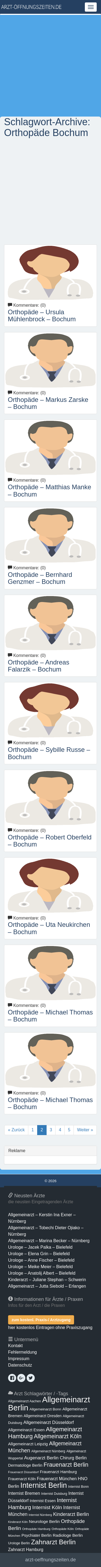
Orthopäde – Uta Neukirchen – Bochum (49, 928)
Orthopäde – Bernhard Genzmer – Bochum (40, 578)
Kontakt (15, 1345)
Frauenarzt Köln (22, 1479)
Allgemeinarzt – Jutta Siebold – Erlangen (47, 1286)
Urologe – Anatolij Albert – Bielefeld (41, 1273)
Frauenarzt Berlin (66, 1464)
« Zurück (16, 1130)
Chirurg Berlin (73, 1457)
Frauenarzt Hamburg (58, 1472)
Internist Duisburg (54, 1494)
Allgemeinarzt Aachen (24, 1401)
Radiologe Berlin (68, 1535)
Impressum (18, 1358)
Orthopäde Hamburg (36, 1528)
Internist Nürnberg (40, 1514)
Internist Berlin (43, 1485)
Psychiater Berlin (37, 1535)
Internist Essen (42, 1501)
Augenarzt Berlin (41, 1457)
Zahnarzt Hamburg (25, 1549)
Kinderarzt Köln (18, 1521)
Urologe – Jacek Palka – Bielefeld (40, 1247)
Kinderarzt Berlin (71, 1514)
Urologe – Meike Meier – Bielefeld (40, 1266)
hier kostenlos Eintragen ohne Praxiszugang (50, 1327)
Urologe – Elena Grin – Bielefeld (39, 1253)
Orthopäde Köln (62, 1529)
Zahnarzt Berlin (53, 1542)
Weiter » (85, 1130)
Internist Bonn (78, 1487)
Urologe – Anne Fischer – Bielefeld (41, 1260)
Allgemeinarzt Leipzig (28, 1444)
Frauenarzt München (57, 1478)
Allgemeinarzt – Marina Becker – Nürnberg (48, 1240)
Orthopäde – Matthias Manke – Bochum (49, 490)
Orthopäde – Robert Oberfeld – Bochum (50, 841)
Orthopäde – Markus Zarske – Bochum (48, 403)
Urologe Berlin (19, 1543)
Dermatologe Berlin (25, 1465)
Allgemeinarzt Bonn (45, 1409)
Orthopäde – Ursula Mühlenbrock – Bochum (42, 315)
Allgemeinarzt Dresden (43, 1416)
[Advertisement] (50, 65)
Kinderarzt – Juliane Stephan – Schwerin (47, 1279)
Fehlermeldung (22, 1352)
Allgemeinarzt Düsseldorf (48, 1422)
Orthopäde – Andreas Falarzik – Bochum (38, 666)
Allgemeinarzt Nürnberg (48, 1451)
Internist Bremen (24, 1493)
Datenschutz (20, 1365)
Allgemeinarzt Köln (58, 1436)
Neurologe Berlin (44, 1521)
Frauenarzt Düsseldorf (23, 1472)
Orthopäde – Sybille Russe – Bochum (49, 753)
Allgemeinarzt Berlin (49, 1403)
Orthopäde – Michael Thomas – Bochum (50, 1016)
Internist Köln (47, 1507)
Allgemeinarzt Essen (26, 1430)
